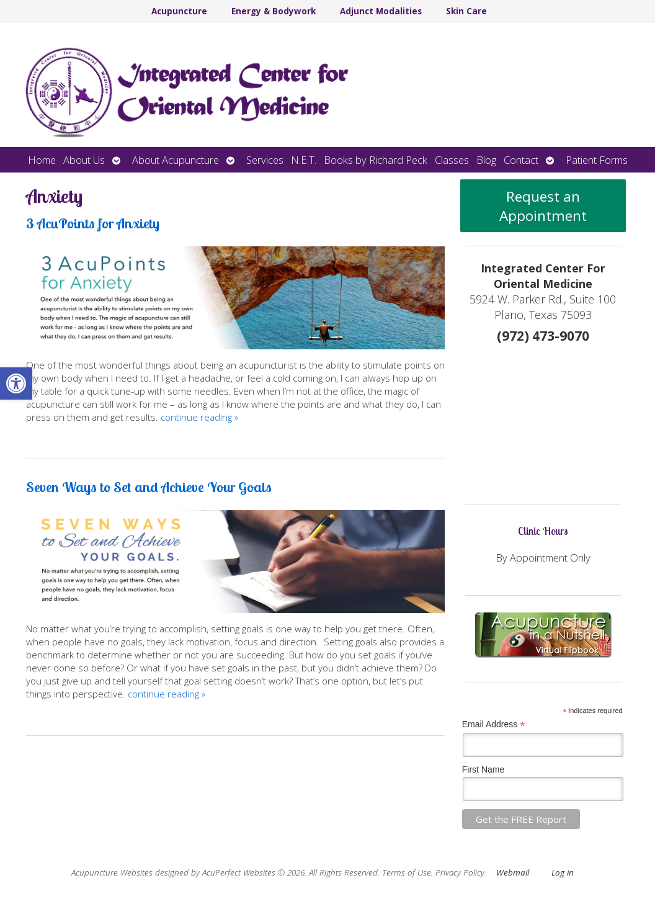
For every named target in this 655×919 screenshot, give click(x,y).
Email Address (493, 724)
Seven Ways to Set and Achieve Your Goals (149, 487)
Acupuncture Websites (112, 872)
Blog (486, 160)
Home (42, 160)
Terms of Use (406, 872)
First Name (483, 769)
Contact (521, 160)
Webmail (512, 872)
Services (264, 160)
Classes (452, 160)
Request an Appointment (543, 206)
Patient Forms (597, 160)
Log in (562, 872)
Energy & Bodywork (273, 11)
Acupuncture (179, 11)
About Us (84, 160)
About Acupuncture (175, 160)
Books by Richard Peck (375, 160)
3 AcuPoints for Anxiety (92, 223)
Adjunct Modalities (381, 11)
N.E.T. (303, 160)
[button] (16, 383)
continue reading (199, 417)
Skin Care (466, 11)
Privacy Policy (459, 872)
